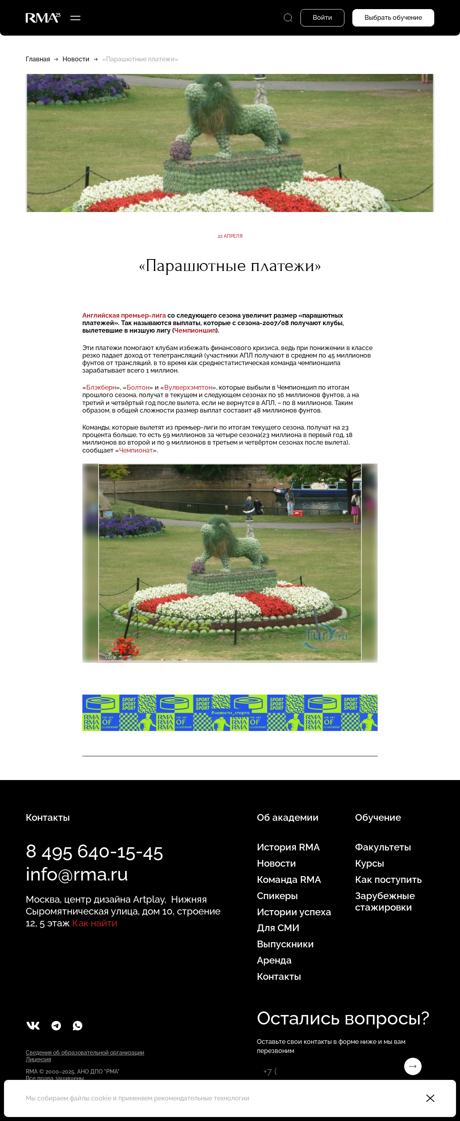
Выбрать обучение (393, 17)
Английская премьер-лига (124, 315)
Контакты (279, 976)
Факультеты (383, 847)
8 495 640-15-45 (94, 851)
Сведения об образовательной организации (85, 1052)
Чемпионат (136, 450)
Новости (76, 59)
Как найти (94, 923)
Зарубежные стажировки (385, 901)
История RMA (288, 847)
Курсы (369, 863)
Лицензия (38, 1059)
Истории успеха (294, 912)
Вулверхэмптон (188, 387)
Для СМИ (278, 928)
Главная (38, 59)
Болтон (138, 387)
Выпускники (285, 944)
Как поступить (388, 879)
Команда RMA (289, 879)
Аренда (274, 960)
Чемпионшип (195, 330)
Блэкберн (101, 387)
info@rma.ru (77, 874)
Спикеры (277, 895)
